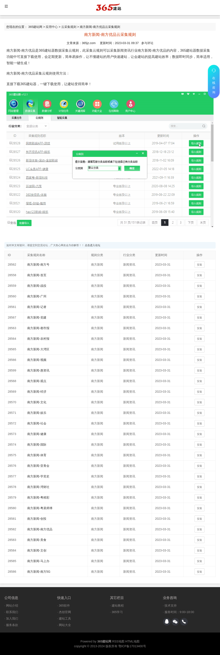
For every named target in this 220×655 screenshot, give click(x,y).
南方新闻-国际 (36, 444)
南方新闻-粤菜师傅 (39, 508)
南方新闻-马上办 (38, 561)
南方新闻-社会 (36, 423)
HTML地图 (132, 641)
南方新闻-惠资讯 (38, 370)
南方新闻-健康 (36, 434)
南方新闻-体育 (36, 455)
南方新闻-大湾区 (38, 349)
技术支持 (171, 605)
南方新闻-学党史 (38, 476)
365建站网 (35, 27)
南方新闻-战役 (36, 285)
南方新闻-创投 (36, 518)
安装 (199, 264)
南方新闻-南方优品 (39, 529)
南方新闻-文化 (36, 402)
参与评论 (147, 43)
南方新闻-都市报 (38, 328)
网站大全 (65, 625)
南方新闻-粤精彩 (38, 497)
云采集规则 (68, 27)
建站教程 (118, 605)
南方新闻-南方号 (38, 264)
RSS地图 (118, 641)
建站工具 (65, 618)
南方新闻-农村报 (38, 338)
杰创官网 (65, 612)
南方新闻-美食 (36, 540)
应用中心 (52, 27)
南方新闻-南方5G (38, 571)
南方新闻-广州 (36, 296)
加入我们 (12, 618)
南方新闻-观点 (36, 381)
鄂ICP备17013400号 (132, 646)
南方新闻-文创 (36, 550)
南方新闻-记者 (36, 307)
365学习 (117, 612)
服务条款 (12, 625)
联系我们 (12, 612)
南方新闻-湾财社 (38, 487)
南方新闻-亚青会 (38, 465)
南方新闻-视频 (36, 360)
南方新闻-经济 (36, 391)
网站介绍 (12, 605)
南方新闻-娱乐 (36, 412)
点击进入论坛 (92, 245)
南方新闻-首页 (36, 275)
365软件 (64, 605)
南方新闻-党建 (36, 317)
